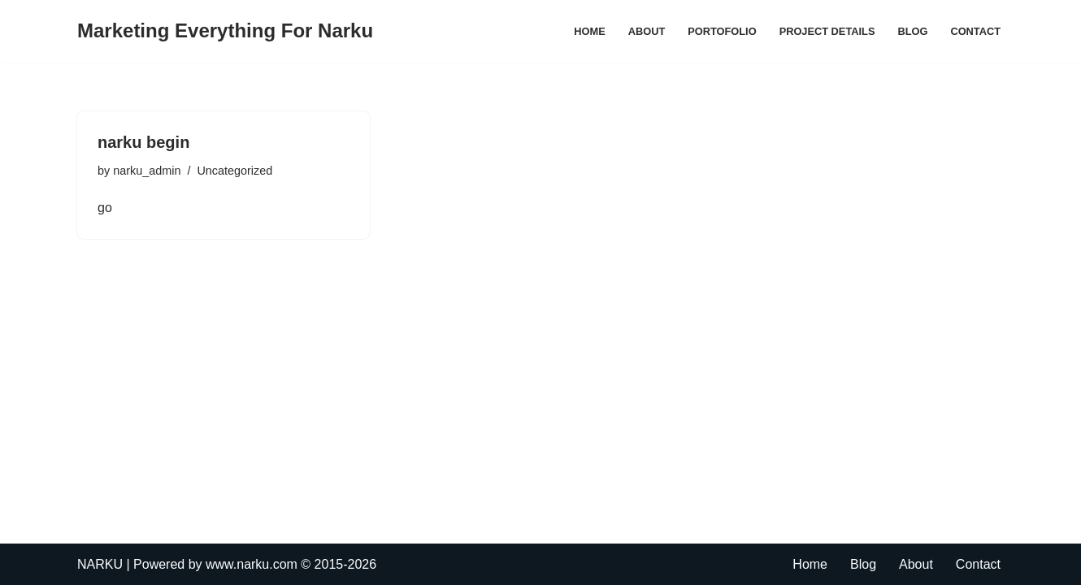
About (647, 31)
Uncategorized (234, 170)
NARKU (100, 564)
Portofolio (722, 31)
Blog (912, 31)
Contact (975, 31)
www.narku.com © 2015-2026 (291, 564)
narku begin (143, 142)
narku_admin (146, 170)
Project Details (827, 31)
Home (589, 31)
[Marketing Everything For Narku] (225, 31)
